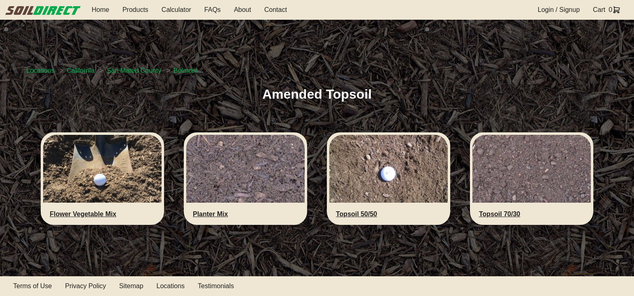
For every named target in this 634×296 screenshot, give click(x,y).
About (242, 9)
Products (135, 9)
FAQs (212, 9)
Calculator (176, 9)
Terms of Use (32, 285)
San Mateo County (134, 70)
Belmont (186, 70)
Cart (599, 9)
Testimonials (216, 285)
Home (100, 9)
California (81, 70)
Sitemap (131, 285)
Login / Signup (559, 9)
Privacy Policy (85, 285)
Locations (40, 70)
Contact (275, 9)
